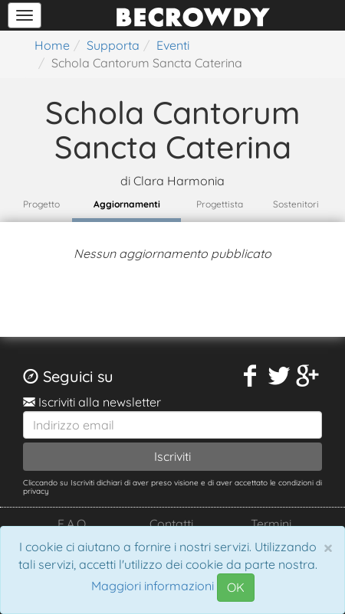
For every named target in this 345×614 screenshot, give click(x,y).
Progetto (41, 204)
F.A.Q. (73, 523)
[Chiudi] (328, 547)
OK (236, 587)
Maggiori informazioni (152, 586)
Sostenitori (296, 204)
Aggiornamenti (127, 204)
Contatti (171, 523)
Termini (271, 523)
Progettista (219, 204)
